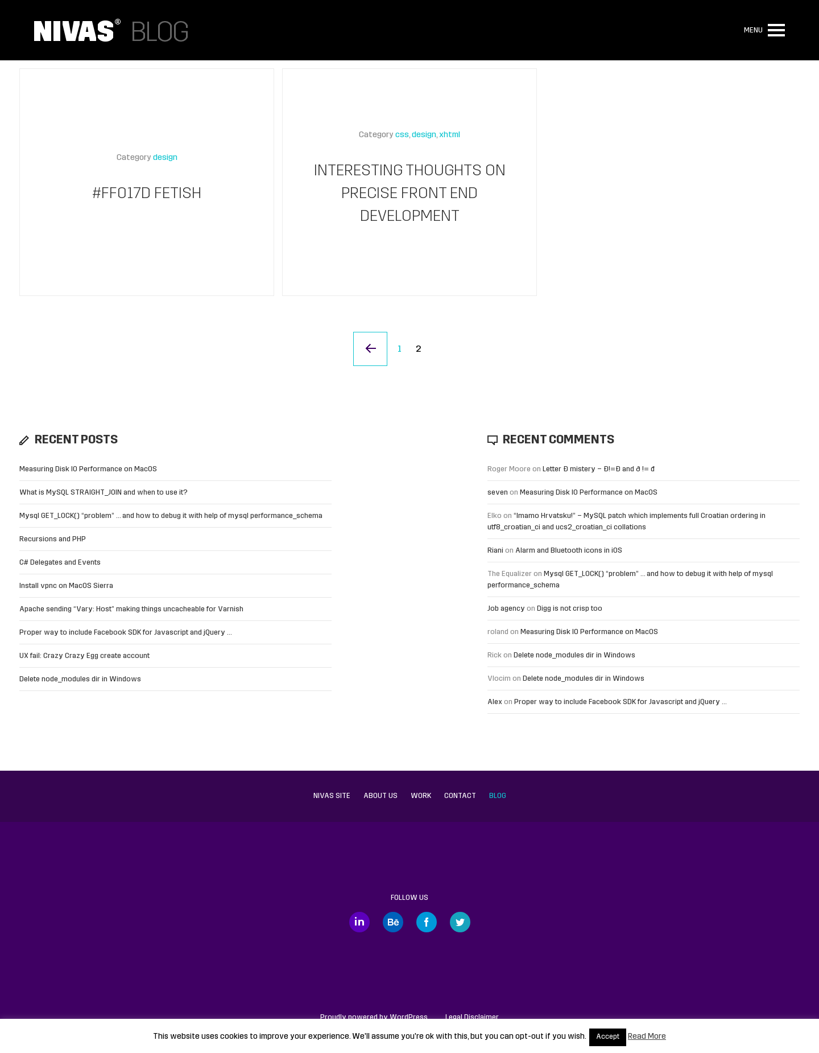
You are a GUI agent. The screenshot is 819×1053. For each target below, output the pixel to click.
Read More (647, 1036)
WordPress (409, 1017)
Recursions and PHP (52, 539)
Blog (497, 796)
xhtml (449, 135)
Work (421, 796)
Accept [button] (607, 1037)
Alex (494, 702)
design (165, 158)
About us (380, 796)
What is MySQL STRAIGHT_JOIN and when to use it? (103, 492)
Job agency (506, 608)
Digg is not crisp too (569, 608)
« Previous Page (370, 348)
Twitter (460, 922)
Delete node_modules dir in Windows (80, 679)
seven (497, 492)
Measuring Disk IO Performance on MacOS (88, 469)
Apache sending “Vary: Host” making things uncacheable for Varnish (131, 609)
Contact (460, 796)
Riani (495, 550)
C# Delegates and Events (60, 562)
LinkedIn (359, 922)
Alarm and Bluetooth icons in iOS (568, 550)
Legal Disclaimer (472, 1017)
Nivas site (331, 796)
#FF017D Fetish (146, 194)
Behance (393, 922)
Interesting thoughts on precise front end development (410, 194)
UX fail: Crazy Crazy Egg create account (84, 656)
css (402, 135)
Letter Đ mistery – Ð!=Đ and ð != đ (599, 469)
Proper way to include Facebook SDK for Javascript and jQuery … (125, 632)
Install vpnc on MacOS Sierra (66, 586)
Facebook (426, 922)
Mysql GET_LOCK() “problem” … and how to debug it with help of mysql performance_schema (170, 516)
